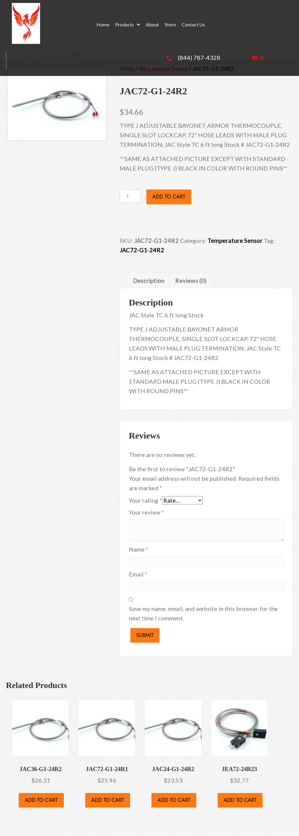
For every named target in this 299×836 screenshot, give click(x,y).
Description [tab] (148, 280)
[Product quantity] (130, 196)
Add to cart (168, 196)
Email (138, 574)
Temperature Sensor (235, 240)
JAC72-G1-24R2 (142, 250)
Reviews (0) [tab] (191, 280)
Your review (146, 512)
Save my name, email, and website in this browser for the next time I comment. (203, 613)
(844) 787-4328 (199, 57)
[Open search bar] (150, 67)
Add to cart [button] (41, 800)
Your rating (145, 500)
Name (138, 549)
